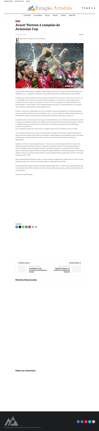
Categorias (27, 15)
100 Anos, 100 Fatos (19, 1)
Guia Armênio (38, 15)
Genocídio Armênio (8, 1)
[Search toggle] (94, 8)
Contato (28, 1)
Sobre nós (72, 15)
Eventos (63, 15)
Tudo (18, 21)
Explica (47, 15)
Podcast (55, 15)
